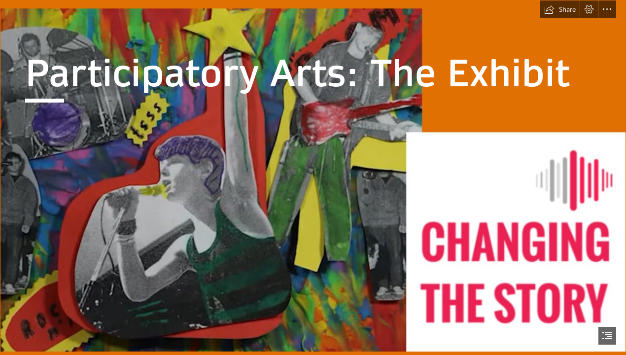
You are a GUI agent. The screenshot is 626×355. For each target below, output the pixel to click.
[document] (313, 177)
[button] (560, 9)
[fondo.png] (313, 176)
